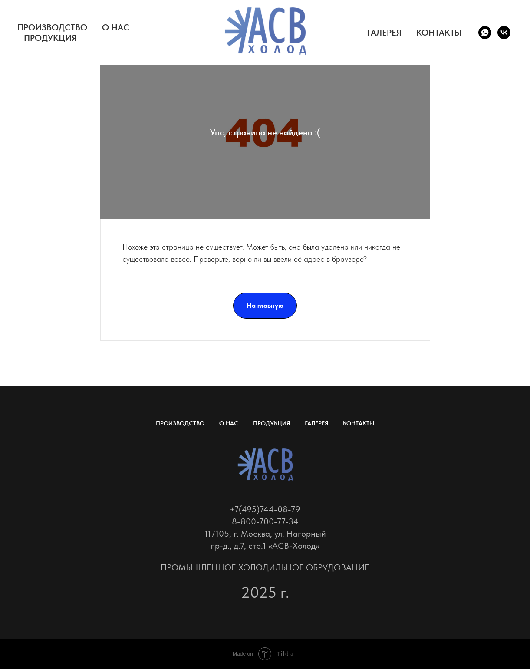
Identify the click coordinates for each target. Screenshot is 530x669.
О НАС (115, 27)
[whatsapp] (484, 32)
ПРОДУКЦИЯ (50, 38)
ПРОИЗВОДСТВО (52, 27)
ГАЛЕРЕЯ (384, 32)
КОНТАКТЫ (438, 32)
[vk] (503, 32)
